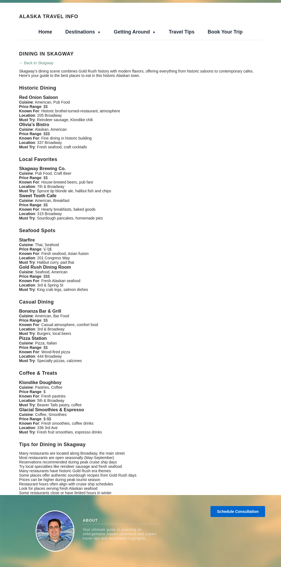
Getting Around (132, 32)
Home (45, 32)
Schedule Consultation (238, 511)
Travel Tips (182, 32)
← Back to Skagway (36, 63)
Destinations (80, 32)
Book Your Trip (225, 32)
